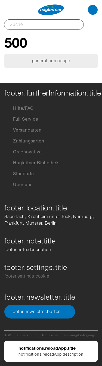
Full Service (21, 119)
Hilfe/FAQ (19, 108)
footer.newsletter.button (39, 311)
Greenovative (23, 152)
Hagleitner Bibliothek (31, 163)
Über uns (18, 184)
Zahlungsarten (24, 141)
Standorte (19, 174)
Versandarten (23, 130)
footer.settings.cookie (26, 276)
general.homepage (51, 60)
